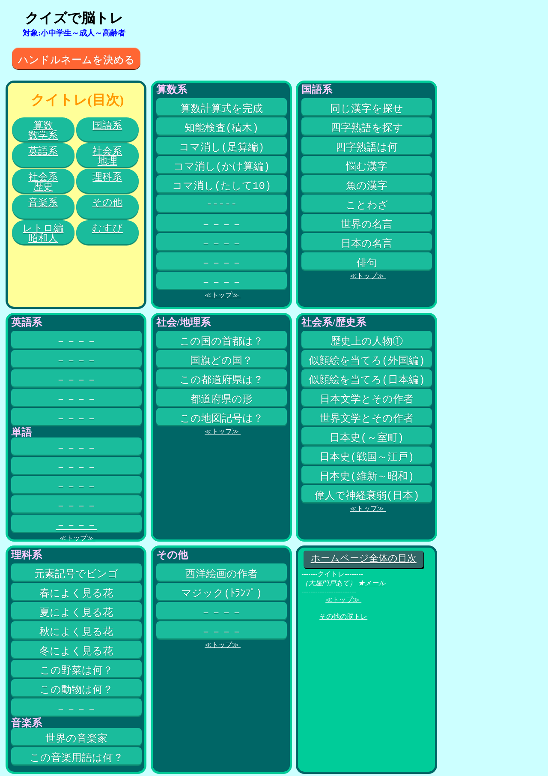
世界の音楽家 (76, 738)
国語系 (107, 125)
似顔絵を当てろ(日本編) (367, 380)
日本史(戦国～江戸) (366, 457)
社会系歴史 (43, 181)
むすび (107, 228)
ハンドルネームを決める (76, 59)
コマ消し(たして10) (221, 185)
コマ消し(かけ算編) (221, 166)
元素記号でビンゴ (76, 574)
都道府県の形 (222, 399)
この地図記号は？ (221, 418)
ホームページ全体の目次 (364, 559)
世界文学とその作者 (367, 418)
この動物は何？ (76, 689)
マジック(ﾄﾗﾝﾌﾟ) (221, 593)
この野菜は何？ (76, 670)
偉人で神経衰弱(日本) (367, 495)
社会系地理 (107, 156)
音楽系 (43, 202)
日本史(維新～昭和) (366, 476)
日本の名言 (367, 243)
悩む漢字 (366, 166)
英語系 (43, 151)
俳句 (367, 263)
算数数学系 (43, 130)
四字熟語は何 (367, 147)
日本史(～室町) (367, 437)
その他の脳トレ (343, 616)
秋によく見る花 (76, 631)
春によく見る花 (76, 593)
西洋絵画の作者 (221, 574)
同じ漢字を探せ (366, 108)
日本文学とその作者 (367, 399)
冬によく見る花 (76, 651)
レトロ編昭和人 (43, 233)
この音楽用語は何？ (76, 757)
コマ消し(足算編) (222, 147)
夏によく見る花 (76, 612)
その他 (107, 202)
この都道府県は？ (221, 380)
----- (221, 205)
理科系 (107, 176)
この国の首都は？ (221, 341)
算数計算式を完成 (221, 108)
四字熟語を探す (367, 128)
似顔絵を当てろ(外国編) (367, 360)
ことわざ (366, 205)
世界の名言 (367, 224)
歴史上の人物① (367, 341)
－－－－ (221, 224)
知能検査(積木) (222, 128)
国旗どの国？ (221, 360)
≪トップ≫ (223, 295)
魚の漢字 (366, 185)
